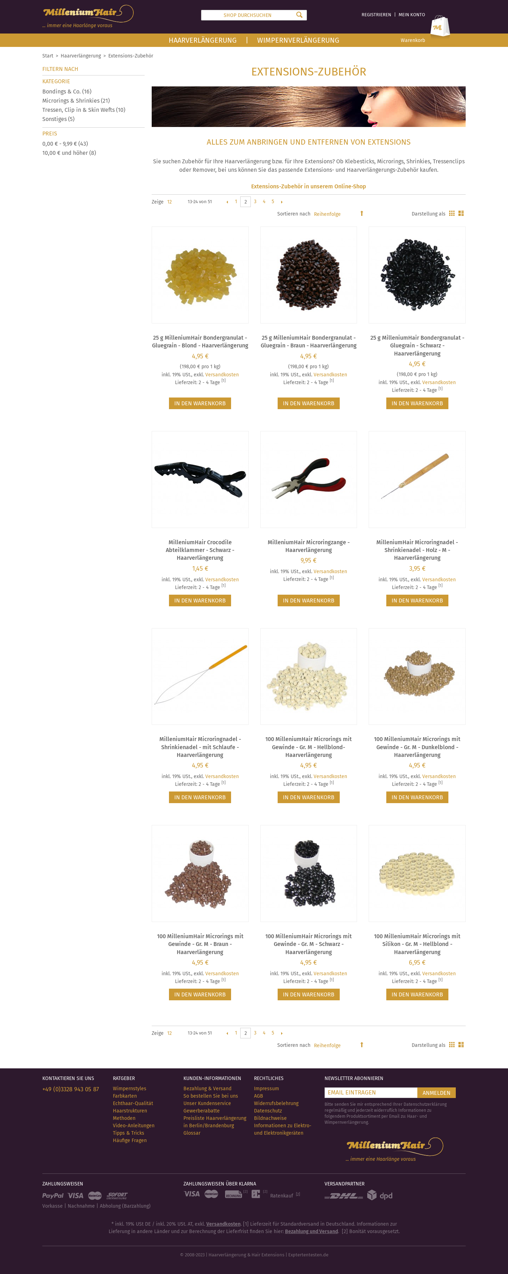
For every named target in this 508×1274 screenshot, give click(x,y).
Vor (281, 201)
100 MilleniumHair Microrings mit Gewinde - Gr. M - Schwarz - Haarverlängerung (308, 944)
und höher (69, 153)
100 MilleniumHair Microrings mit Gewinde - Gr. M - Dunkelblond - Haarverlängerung (417, 747)
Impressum (266, 1089)
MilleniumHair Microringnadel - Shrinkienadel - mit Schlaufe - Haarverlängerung (200, 747)
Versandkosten (222, 375)
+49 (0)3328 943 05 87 (70, 1089)
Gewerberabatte (201, 1111)
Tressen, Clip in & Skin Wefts (83, 110)
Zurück (227, 201)
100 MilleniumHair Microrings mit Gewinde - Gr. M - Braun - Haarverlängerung (200, 944)
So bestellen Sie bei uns (210, 1096)
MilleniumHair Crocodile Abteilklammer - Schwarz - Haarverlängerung (200, 550)
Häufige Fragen (130, 1140)
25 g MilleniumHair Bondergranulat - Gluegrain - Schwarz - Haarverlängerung (417, 345)
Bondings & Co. (66, 91)
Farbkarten (125, 1096)
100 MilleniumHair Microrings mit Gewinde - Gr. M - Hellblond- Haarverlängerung (308, 747)
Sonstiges (58, 119)
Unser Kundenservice (207, 1103)
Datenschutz (268, 1111)
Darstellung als (429, 214)
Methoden (124, 1118)
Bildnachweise (270, 1118)
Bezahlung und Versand (311, 1231)
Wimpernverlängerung (298, 40)
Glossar (191, 1133)
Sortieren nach (293, 214)
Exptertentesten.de (308, 1254)
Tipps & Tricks (128, 1133)
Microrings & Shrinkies (76, 100)
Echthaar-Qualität (133, 1103)
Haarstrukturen (130, 1111)
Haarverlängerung (203, 40)
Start (47, 56)
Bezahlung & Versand (207, 1089)
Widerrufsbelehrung (276, 1103)
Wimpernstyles (129, 1089)
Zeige (158, 202)
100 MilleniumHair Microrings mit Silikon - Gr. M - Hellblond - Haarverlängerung (417, 944)
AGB (258, 1096)
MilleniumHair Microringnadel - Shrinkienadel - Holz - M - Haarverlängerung (417, 550)
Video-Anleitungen (134, 1126)
